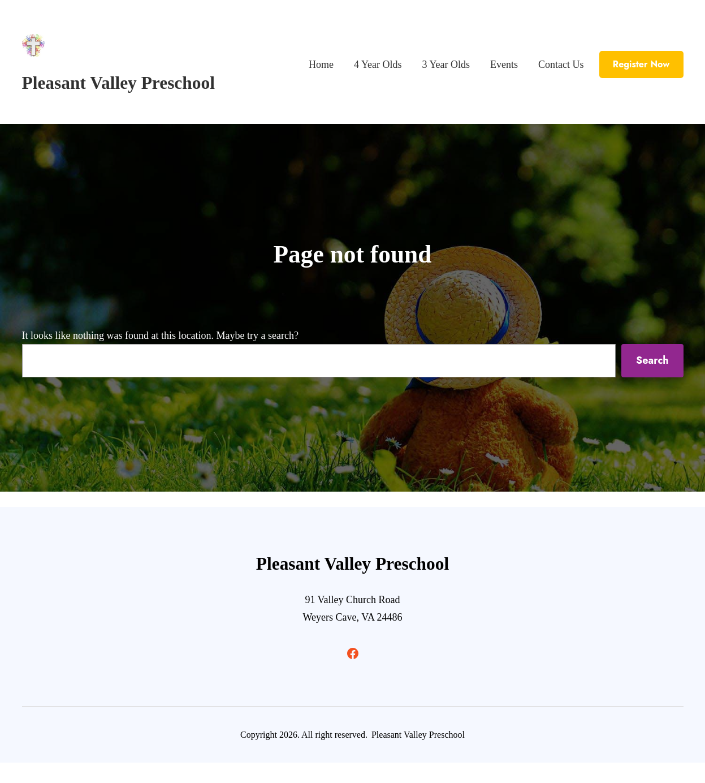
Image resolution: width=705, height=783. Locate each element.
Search (652, 360)
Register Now (641, 64)
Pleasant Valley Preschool (118, 83)
